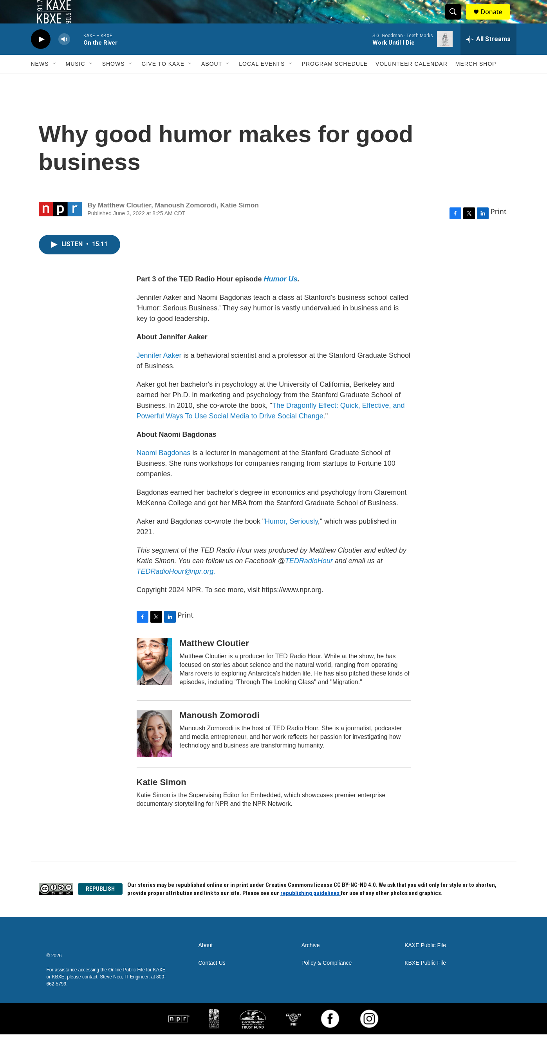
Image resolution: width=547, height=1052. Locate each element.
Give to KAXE (163, 81)
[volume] (64, 57)
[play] (40, 56)
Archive (310, 963)
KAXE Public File (425, 963)
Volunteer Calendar (411, 81)
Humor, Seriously (291, 539)
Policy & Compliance (326, 981)
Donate (496, 20)
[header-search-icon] (457, 21)
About (211, 81)
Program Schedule (335, 81)
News (40, 81)
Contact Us (212, 981)
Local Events (262, 81)
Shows (113, 81)
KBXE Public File (425, 981)
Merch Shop (475, 81)
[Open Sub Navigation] (55, 81)
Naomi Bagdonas (164, 470)
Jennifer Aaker (159, 373)
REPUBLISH (100, 906)
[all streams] (488, 56)
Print (499, 229)
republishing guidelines (310, 910)
